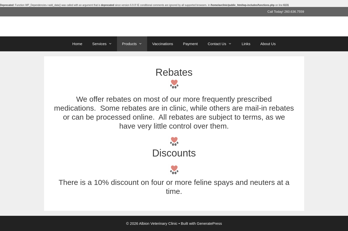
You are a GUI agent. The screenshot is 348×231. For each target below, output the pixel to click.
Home (77, 44)
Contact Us (222, 43)
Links (246, 44)
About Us (268, 44)
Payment (190, 44)
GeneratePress (209, 223)
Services (104, 43)
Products (134, 43)
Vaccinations (162, 44)
